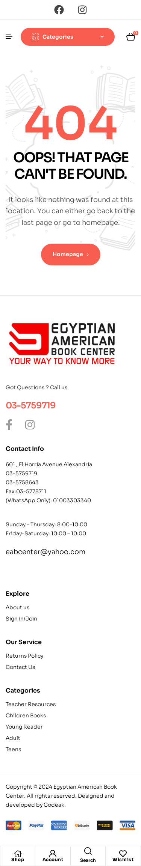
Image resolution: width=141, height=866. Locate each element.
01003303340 (72, 500)
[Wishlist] (123, 853)
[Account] (52, 853)
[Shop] (17, 853)
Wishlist (122, 859)
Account (53, 859)
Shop (17, 859)
